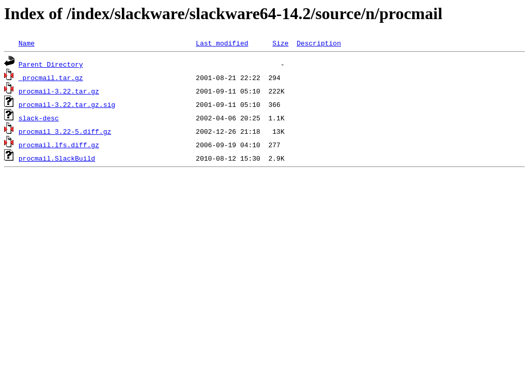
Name (27, 43)
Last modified (222, 43)
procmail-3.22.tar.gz (59, 91)
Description (319, 43)
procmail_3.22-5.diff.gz (65, 131)
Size (280, 43)
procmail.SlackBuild (57, 158)
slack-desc (39, 117)
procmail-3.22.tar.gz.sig (67, 104)
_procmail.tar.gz (51, 77)
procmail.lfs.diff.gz (59, 144)
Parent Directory (51, 64)
